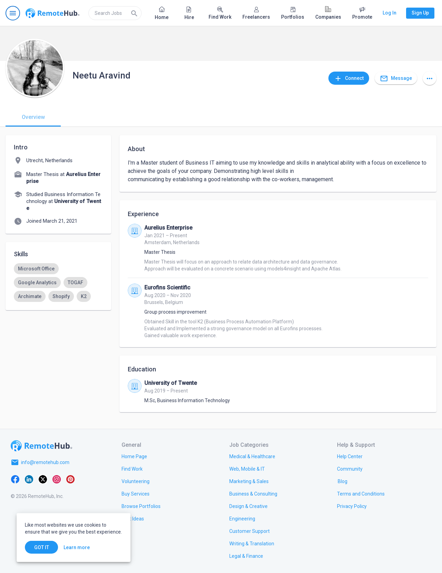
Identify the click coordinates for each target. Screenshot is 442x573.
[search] (115, 13)
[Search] (134, 13)
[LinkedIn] (29, 479)
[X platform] (43, 479)
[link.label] (350, 456)
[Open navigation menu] (13, 13)
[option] (36, 268)
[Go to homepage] (52, 13)
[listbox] (58, 282)
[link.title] (134, 456)
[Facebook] (15, 479)
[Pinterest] (70, 479)
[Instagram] (57, 479)
